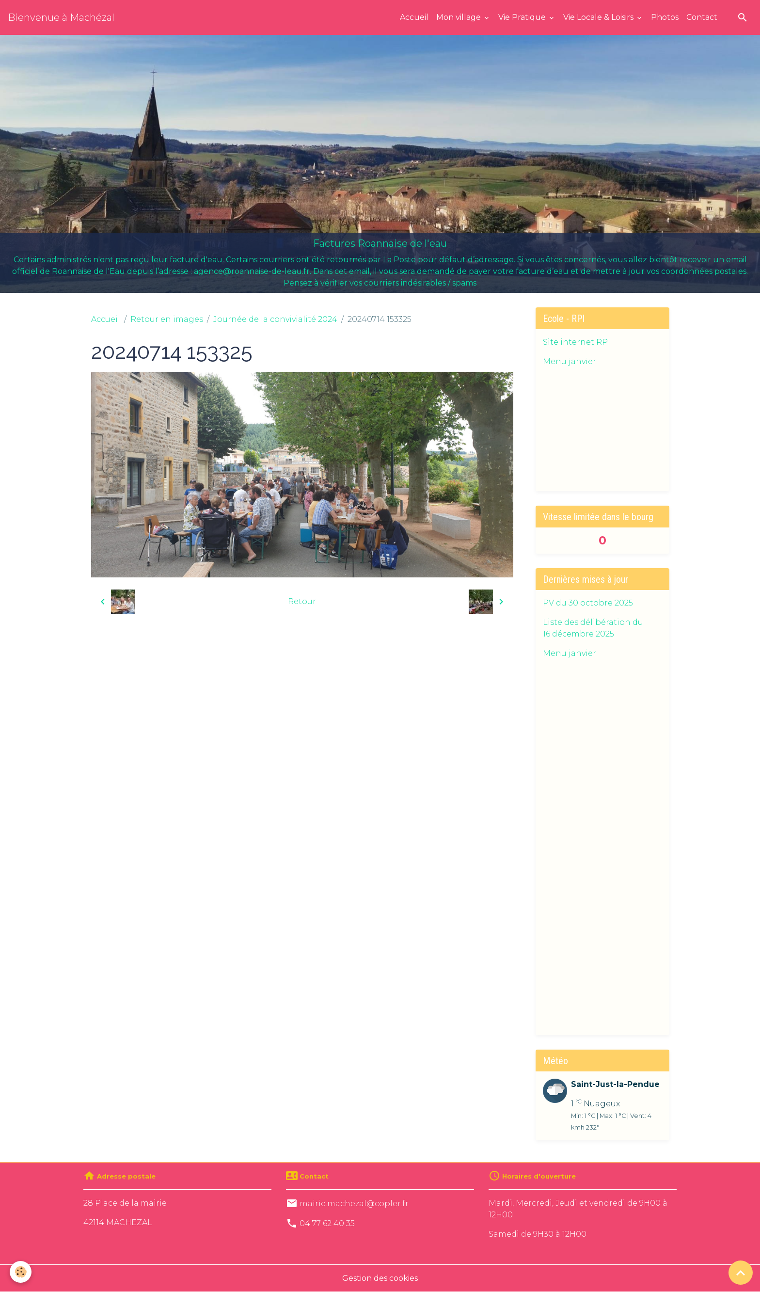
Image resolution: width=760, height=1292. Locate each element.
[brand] (61, 17)
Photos (665, 17)
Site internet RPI (576, 342)
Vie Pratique (523, 17)
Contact (701, 17)
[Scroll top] (740, 1272)
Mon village (459, 17)
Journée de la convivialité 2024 (275, 319)
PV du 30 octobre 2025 (588, 602)
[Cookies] (21, 1272)
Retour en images (166, 319)
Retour (302, 601)
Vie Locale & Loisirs (599, 17)
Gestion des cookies (380, 1278)
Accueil (414, 17)
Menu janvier (569, 361)
